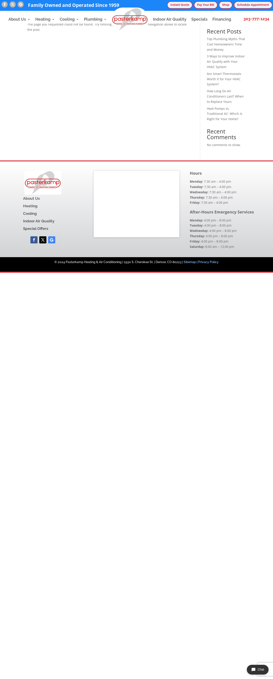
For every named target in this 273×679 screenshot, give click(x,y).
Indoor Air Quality (169, 19)
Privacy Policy (208, 262)
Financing (221, 19)
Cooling (67, 19)
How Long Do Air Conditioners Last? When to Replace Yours (225, 96)
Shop (225, 4)
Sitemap (190, 262)
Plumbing (93, 19)
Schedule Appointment (253, 4)
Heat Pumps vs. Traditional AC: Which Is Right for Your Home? (224, 113)
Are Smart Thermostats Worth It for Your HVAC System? (224, 79)
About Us (17, 19)
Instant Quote (179, 4)
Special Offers (35, 228)
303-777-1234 (256, 19)
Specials (199, 19)
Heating (42, 19)
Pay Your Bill (205, 4)
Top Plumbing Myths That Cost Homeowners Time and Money (226, 44)
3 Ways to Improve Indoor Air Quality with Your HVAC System (226, 61)
